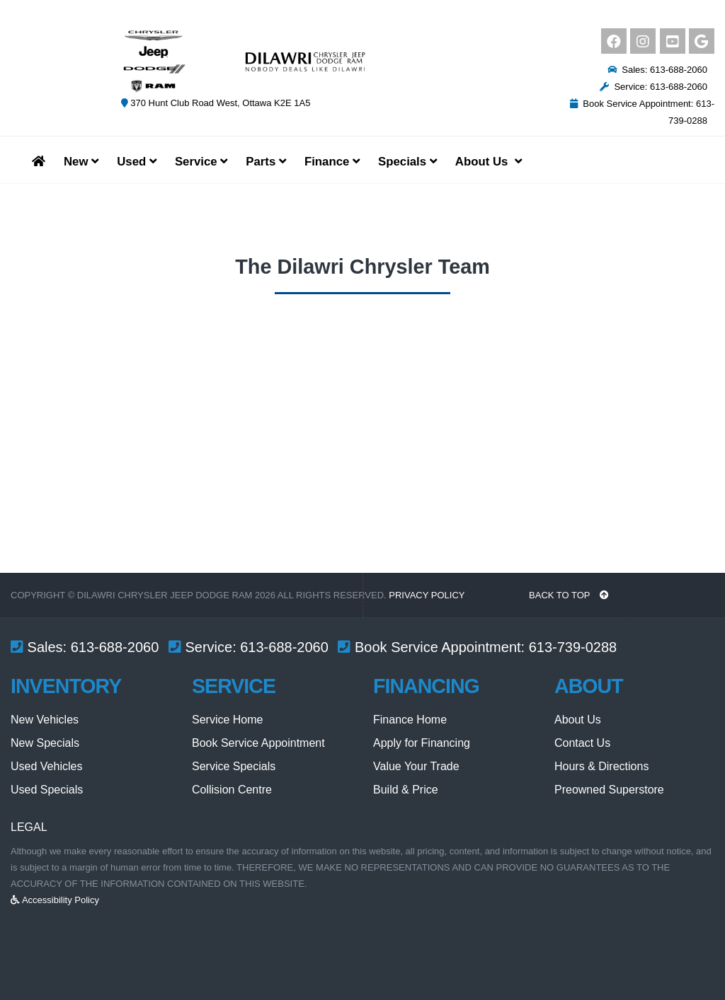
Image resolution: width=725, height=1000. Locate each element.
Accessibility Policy (55, 900)
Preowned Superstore (609, 790)
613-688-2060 (115, 647)
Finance (332, 161)
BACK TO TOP (569, 595)
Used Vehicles (46, 766)
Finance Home (410, 720)
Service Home (227, 720)
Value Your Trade (416, 766)
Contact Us (582, 743)
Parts (266, 161)
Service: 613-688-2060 (653, 86)
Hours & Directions (601, 766)
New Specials (45, 743)
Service (201, 161)
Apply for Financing (421, 743)
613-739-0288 (573, 647)
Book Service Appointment (258, 743)
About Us (577, 720)
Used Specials (47, 790)
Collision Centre (232, 790)
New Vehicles (45, 720)
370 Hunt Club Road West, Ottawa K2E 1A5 (216, 103)
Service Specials (233, 766)
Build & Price (405, 790)
